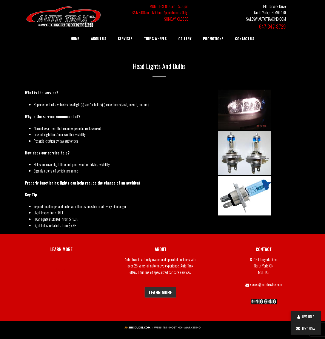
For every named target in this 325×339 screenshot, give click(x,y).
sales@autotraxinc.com (267, 284)
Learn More (160, 292)
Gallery (61, 259)
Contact (61, 269)
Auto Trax (63, 16)
